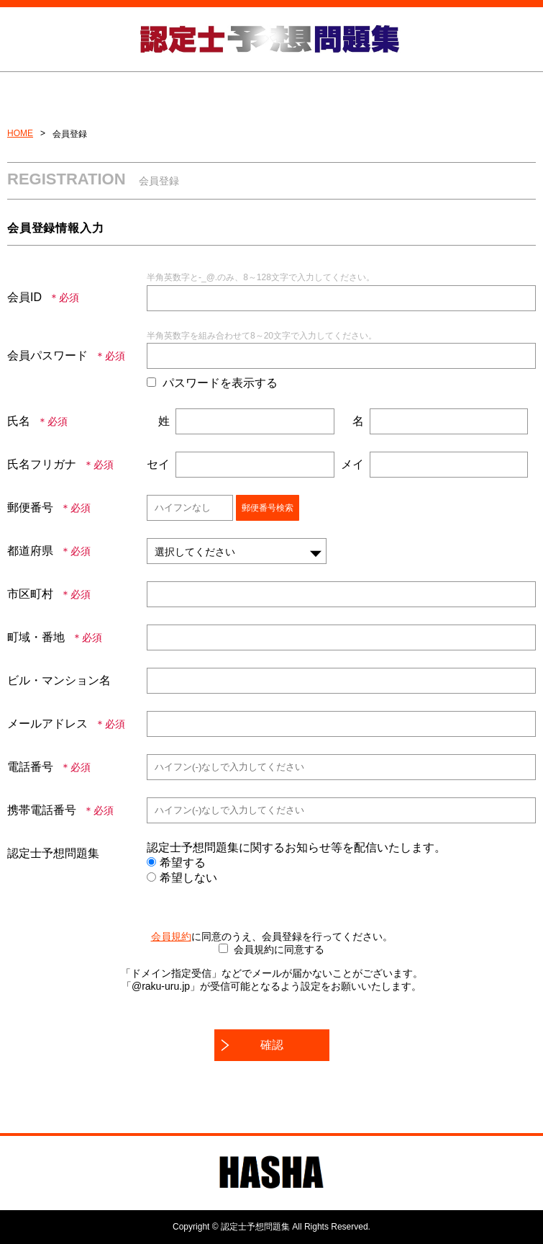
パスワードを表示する (220, 383)
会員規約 (171, 936)
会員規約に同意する (279, 949)
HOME (20, 133)
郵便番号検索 (267, 508)
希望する (176, 862)
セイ (158, 464)
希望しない (182, 878)
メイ (352, 464)
